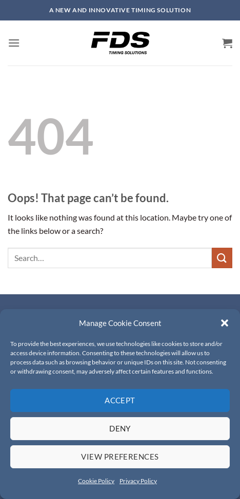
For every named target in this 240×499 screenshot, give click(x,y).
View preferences (119, 456)
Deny (120, 428)
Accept (120, 400)
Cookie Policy (96, 481)
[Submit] (222, 258)
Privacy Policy (138, 481)
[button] (224, 323)
